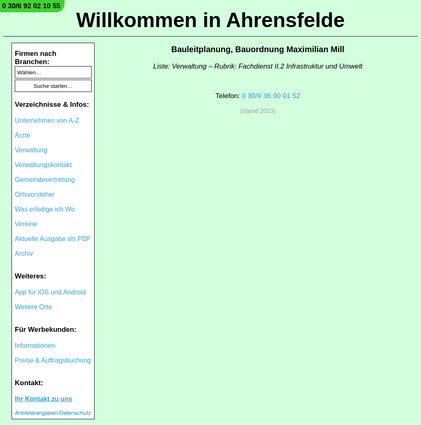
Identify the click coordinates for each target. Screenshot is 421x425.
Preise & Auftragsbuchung (53, 360)
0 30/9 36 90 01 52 (271, 96)
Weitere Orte (33, 306)
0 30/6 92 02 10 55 (31, 6)
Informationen (35, 345)
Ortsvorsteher (35, 194)
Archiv (24, 253)
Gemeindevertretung (45, 179)
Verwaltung (31, 150)
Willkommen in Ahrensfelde (210, 20)
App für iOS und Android (50, 292)
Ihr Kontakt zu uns (43, 398)
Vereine (26, 224)
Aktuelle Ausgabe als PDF (53, 238)
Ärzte (22, 135)
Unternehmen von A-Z (47, 120)
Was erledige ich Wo (45, 209)
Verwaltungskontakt (43, 164)
